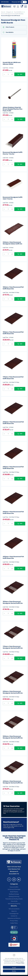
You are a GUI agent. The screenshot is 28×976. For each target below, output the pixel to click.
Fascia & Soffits (14, 887)
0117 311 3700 (5, 2)
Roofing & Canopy (14, 894)
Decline (14, 971)
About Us (14, 911)
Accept (14, 967)
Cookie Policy (14, 923)
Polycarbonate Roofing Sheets (14, 899)
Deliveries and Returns (14, 918)
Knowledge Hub (14, 913)
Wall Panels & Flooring (14, 903)
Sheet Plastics (14, 891)
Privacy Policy (14, 920)
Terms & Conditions (14, 909)
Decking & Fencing (14, 896)
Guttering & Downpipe (14, 889)
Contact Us (14, 916)
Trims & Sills (14, 901)
